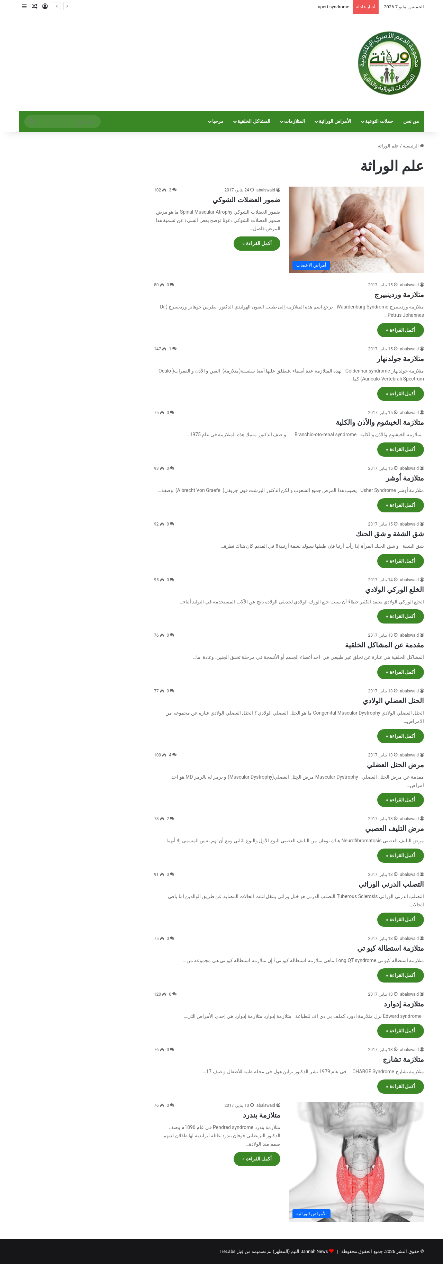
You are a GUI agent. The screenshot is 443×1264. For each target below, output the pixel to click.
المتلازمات (294, 121)
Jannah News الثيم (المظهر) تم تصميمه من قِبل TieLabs (273, 1251)
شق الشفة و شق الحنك (390, 534)
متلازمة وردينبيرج (399, 294)
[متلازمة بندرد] (356, 1162)
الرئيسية (413, 146)
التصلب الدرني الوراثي (391, 884)
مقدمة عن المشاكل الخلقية (384, 645)
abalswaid (265, 190)
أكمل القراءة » (257, 243)
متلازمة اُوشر (405, 478)
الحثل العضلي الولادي (393, 701)
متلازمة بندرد (261, 1115)
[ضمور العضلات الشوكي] (356, 230)
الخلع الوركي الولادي (394, 589)
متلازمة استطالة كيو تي (390, 948)
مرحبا (218, 121)
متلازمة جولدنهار (400, 359)
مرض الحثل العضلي (395, 765)
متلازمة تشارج (403, 1059)
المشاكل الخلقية (253, 121)
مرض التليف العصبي (394, 828)
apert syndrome (333, 6)
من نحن (411, 121)
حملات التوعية (379, 121)
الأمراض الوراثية (335, 121)
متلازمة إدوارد (404, 1004)
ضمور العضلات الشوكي (246, 200)
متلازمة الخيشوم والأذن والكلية (380, 422)
